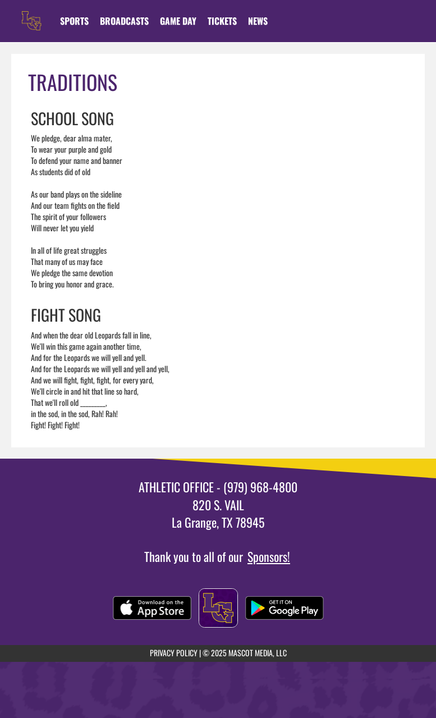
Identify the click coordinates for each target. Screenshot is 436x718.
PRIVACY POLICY (174, 652)
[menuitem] (124, 21)
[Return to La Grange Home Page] (31, 14)
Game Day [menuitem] (178, 21)
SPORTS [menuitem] (74, 21)
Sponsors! (268, 556)
